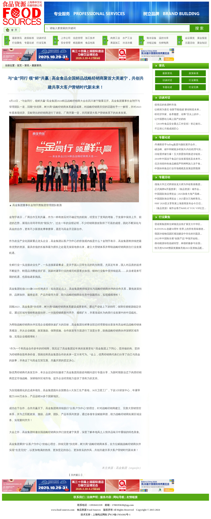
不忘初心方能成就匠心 (167, 128)
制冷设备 (151, 38)
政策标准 (29, 38)
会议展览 (190, 38)
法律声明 (92, 497)
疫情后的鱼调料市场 (165, 104)
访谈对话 (41, 38)
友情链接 (132, 497)
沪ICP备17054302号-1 (119, 514)
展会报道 (202, 38)
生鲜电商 (163, 42)
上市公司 (65, 38)
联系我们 (79, 497)
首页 (19, 65)
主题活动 (190, 42)
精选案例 (78, 42)
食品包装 (90, 42)
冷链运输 (151, 42)
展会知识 (202, 42)
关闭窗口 (75, 475)
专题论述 (29, 42)
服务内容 (105, 497)
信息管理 (78, 38)
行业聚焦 (17, 42)
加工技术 (90, 38)
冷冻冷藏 (127, 42)
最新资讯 (17, 38)
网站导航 (118, 497)
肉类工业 (115, 38)
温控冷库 (163, 38)
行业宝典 (41, 42)
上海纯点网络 (100, 514)
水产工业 (127, 38)
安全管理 (65, 42)
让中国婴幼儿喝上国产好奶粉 (170, 119)
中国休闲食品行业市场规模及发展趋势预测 (177, 168)
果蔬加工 (115, 42)
